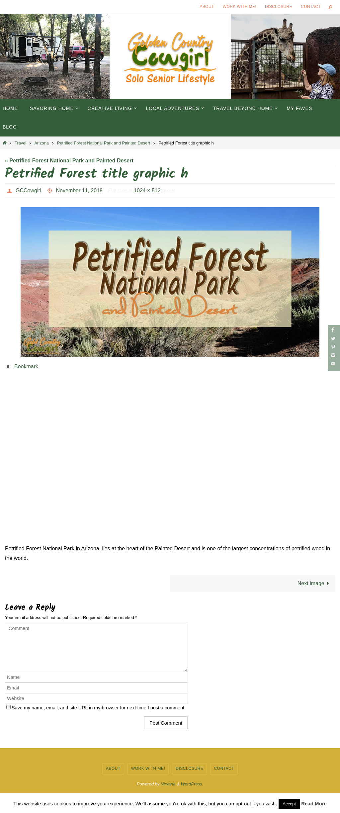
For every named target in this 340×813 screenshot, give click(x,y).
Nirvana (168, 783)
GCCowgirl (28, 190)
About (207, 6)
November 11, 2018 (79, 190)
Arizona (42, 142)
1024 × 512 (147, 190)
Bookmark (26, 366)
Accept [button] (289, 803)
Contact (311, 6)
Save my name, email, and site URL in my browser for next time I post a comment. (99, 707)
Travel (20, 142)
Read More (314, 803)
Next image (315, 583)
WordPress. (192, 783)
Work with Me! (239, 6)
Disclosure (278, 6)
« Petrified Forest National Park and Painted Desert (69, 160)
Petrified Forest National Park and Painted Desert (103, 142)
